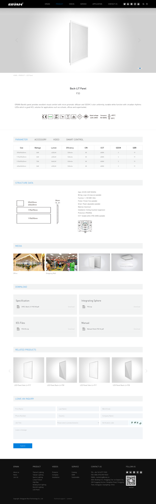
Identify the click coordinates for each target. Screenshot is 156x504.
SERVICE (83, 4)
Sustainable (75, 477)
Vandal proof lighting (39, 485)
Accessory (40, 139)
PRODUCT (59, 4)
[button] (138, 68)
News (15, 475)
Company (55, 475)
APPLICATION (97, 4)
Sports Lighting (38, 477)
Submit (22, 446)
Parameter (21, 139)
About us (16, 472)
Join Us (15, 477)
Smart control (74, 139)
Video (56, 139)
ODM (73, 475)
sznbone (69, 498)
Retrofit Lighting (38, 487)
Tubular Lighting (38, 475)
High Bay (36, 482)
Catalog (74, 472)
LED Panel (29, 75)
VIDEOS (71, 4)
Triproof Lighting (38, 472)
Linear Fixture (37, 480)
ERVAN (47, 4)
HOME (15, 75)
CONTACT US (112, 4)
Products (55, 472)
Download (71, 306)
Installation (55, 477)
